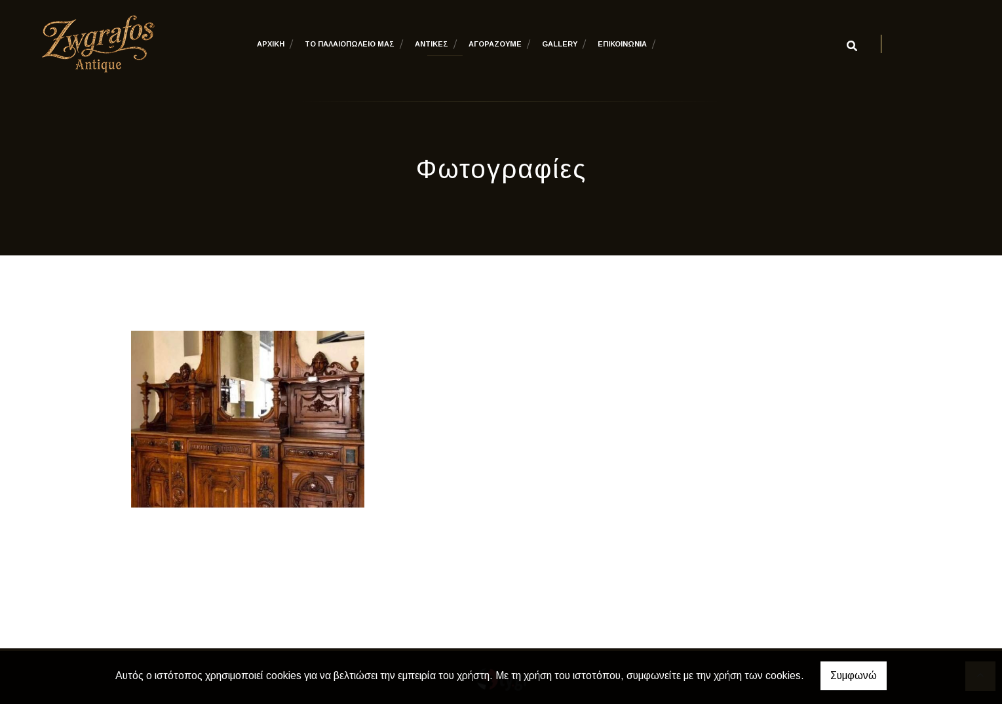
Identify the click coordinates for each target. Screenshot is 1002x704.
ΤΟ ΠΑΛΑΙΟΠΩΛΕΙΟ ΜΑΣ (350, 44)
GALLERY (559, 44)
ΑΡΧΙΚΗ (270, 44)
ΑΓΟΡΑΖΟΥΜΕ (495, 44)
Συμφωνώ (853, 675)
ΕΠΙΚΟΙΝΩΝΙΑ (622, 44)
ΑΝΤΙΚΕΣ (431, 44)
